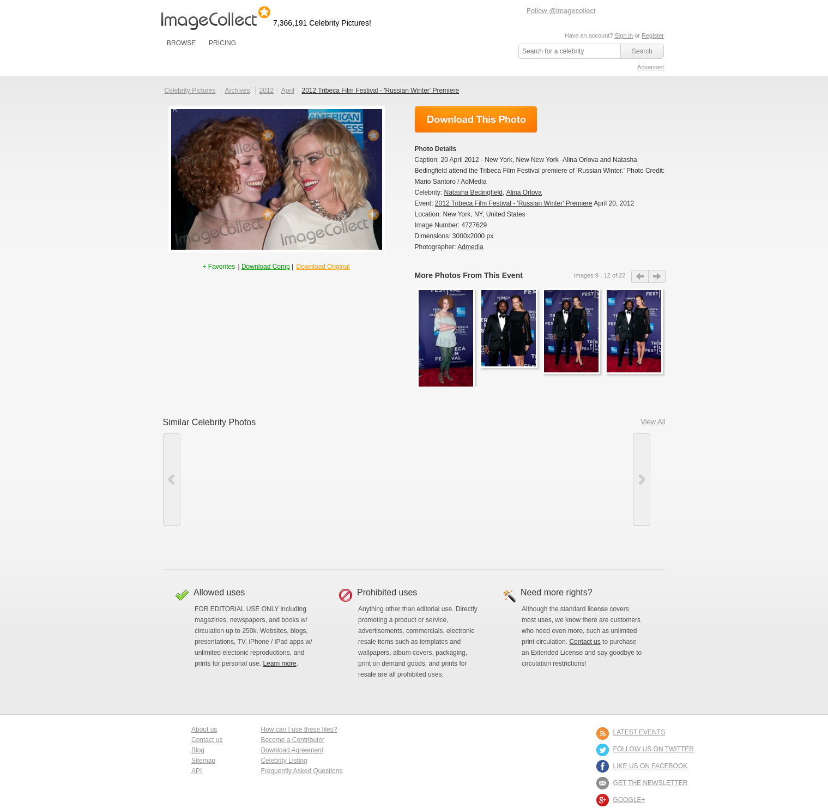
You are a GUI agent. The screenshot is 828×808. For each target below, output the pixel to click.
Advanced (650, 67)
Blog (197, 750)
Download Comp (265, 266)
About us (204, 729)
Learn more (279, 663)
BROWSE (181, 43)
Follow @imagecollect (561, 11)
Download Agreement (292, 750)
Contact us (584, 642)
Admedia (470, 247)
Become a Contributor (292, 740)
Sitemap (203, 760)
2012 (266, 90)
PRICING (222, 43)
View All (652, 422)
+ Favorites (219, 266)
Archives (237, 90)
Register (653, 35)
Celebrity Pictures (190, 90)
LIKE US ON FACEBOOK (650, 766)
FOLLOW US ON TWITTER (653, 749)
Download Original (322, 266)
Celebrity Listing (284, 760)
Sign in (623, 35)
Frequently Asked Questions (301, 771)
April (287, 90)
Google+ (629, 800)
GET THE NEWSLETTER (650, 783)
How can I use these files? (299, 729)
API (196, 771)
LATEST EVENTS (639, 732)
